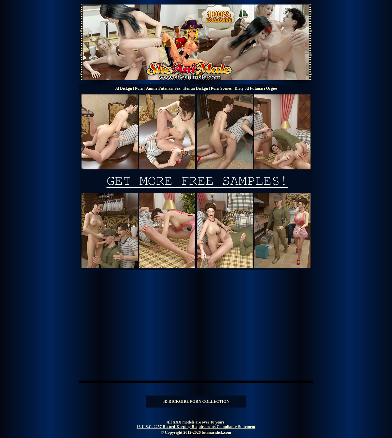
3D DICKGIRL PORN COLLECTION (195, 401)
